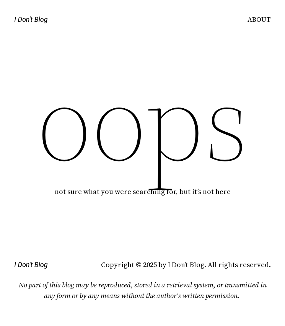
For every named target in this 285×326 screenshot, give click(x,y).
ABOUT (259, 19)
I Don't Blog (30, 19)
